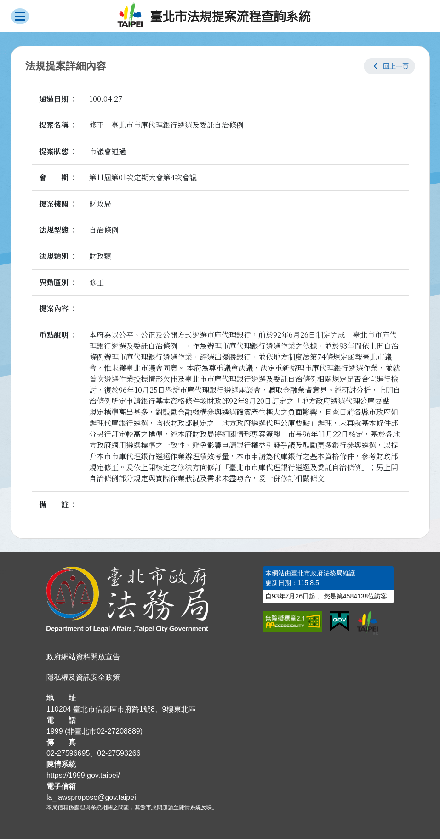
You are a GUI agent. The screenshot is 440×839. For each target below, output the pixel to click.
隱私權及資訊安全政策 (83, 677)
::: (3, 571)
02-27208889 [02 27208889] (118, 731)
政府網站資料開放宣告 (83, 657)
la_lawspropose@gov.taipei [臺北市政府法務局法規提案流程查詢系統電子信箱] (91, 797)
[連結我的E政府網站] (339, 621)
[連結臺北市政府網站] (367, 623)
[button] (389, 66)
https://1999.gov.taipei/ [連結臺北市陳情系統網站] (83, 775)
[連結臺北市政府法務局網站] (147, 599)
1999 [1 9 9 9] (54, 731)
